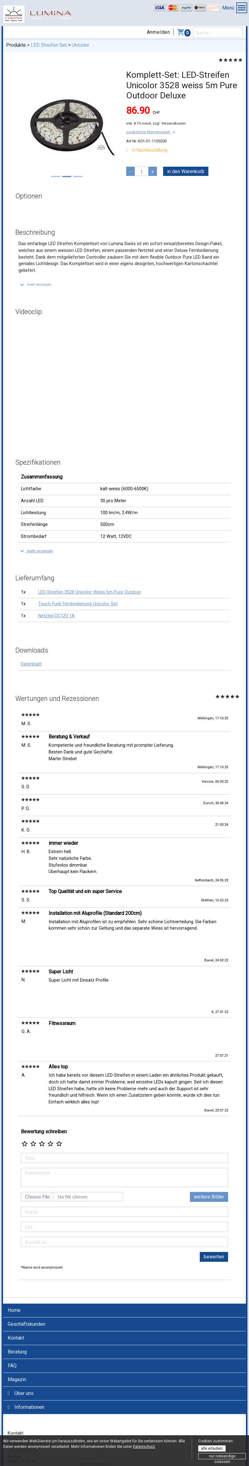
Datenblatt (31, 664)
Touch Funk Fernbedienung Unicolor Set (78, 603)
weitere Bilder (209, 1161)
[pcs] (142, 171)
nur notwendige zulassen (222, 1456)
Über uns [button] (21, 1358)
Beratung (17, 1316)
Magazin (17, 1344)
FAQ (12, 1330)
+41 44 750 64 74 (22, 1414)
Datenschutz (144, 1446)
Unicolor (80, 45)
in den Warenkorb (185, 171)
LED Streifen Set (49, 45)
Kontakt (16, 1302)
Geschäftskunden (26, 1288)
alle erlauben (212, 1448)
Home (14, 1274)
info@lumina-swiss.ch (27, 1407)
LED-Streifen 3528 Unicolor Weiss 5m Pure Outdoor (89, 592)
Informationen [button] (26, 1371)
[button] (151, 132)
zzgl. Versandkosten (169, 123)
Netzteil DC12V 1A (56, 615)
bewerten (214, 1221)
